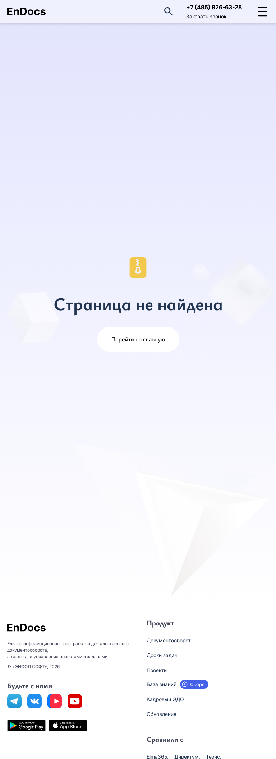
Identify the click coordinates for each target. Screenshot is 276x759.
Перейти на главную (138, 339)
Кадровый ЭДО (165, 699)
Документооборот (169, 640)
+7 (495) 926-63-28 (214, 7)
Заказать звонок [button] (206, 16)
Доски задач (162, 655)
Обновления (161, 714)
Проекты (157, 670)
